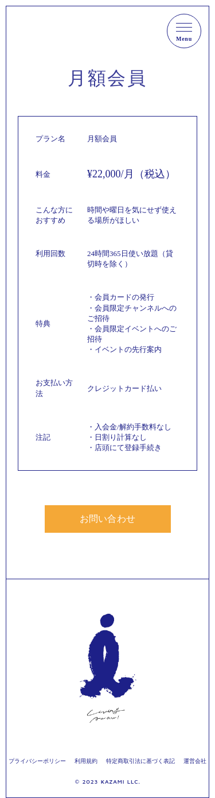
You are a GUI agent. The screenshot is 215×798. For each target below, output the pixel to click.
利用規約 (86, 761)
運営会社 (194, 761)
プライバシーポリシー (37, 761)
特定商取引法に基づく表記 (140, 761)
